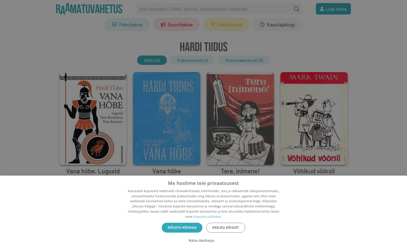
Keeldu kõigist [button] (225, 227)
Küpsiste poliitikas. (207, 216)
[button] (203, 240)
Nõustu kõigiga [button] (182, 227)
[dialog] (203, 213)
